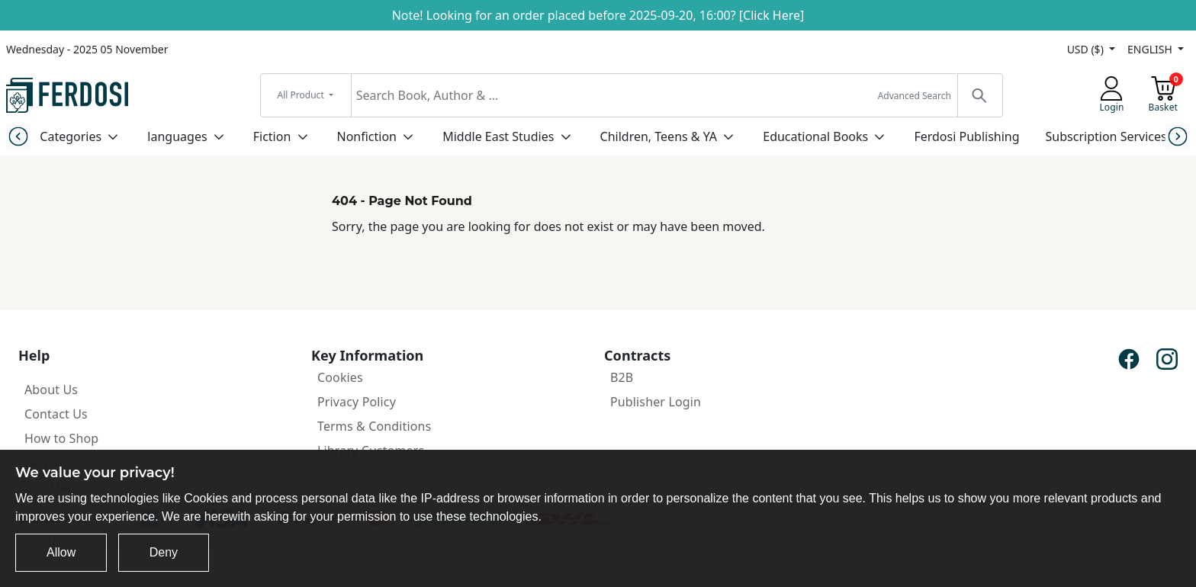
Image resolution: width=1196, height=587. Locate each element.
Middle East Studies (498, 136)
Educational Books (815, 136)
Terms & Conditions (374, 426)
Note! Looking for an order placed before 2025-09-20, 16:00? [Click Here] (598, 15)
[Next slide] (1178, 136)
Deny (164, 552)
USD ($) (1087, 49)
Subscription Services (1106, 136)
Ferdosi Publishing (966, 136)
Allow (61, 552)
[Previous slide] (18, 136)
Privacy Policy (356, 401)
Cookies (340, 377)
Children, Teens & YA (658, 136)
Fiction (272, 136)
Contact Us (56, 414)
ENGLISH (1151, 49)
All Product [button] (302, 94)
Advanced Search (914, 95)
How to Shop (61, 438)
